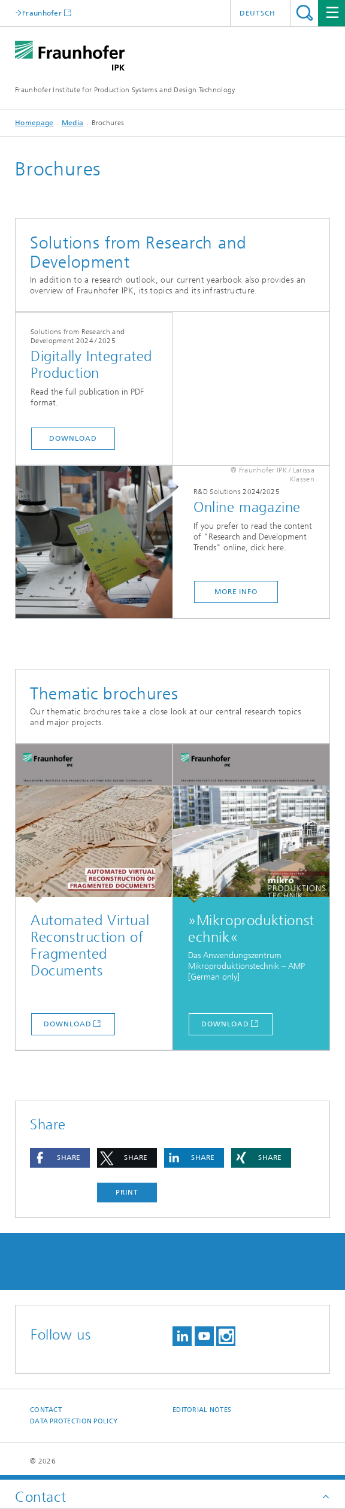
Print (127, 1192)
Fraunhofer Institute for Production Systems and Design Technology (125, 90)
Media (73, 123)
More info (236, 591)
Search (304, 13)
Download (72, 438)
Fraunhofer (42, 13)
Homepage (34, 123)
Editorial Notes (201, 1410)
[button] (60, 1158)
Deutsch (258, 13)
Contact (46, 1410)
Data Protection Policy (73, 1421)
